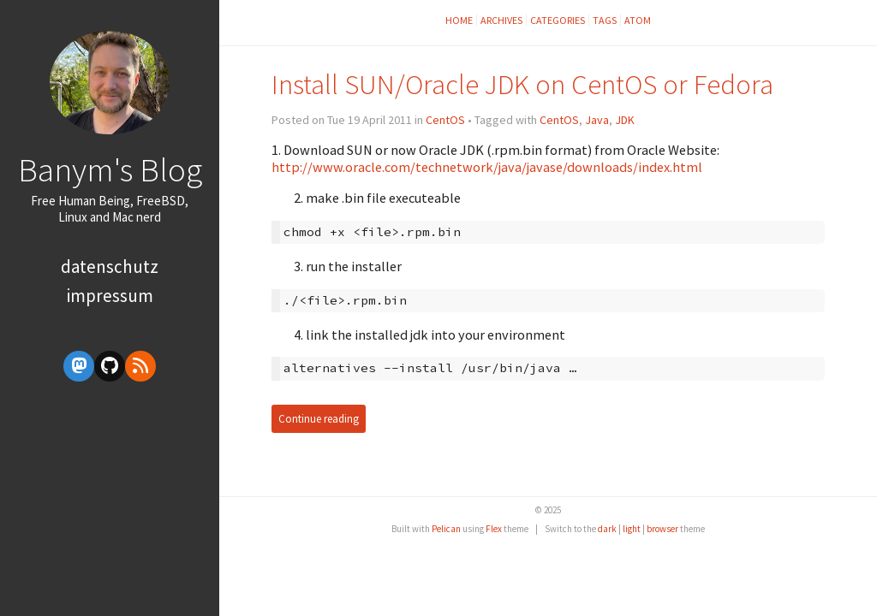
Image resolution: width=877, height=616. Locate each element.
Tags (605, 20)
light (632, 529)
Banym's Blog (110, 169)
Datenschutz (109, 266)
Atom (637, 20)
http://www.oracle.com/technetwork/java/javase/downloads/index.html (486, 166)
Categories (557, 20)
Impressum (110, 295)
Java (597, 119)
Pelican (446, 529)
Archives (501, 20)
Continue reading (318, 419)
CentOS (445, 119)
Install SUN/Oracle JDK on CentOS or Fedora (522, 84)
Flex (494, 529)
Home (459, 20)
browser (662, 529)
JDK (625, 119)
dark (607, 529)
